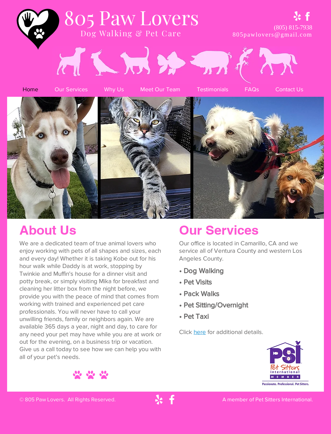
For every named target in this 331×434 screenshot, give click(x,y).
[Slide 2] (146, 210)
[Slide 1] (137, 210)
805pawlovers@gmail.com (272, 34)
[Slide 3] (154, 210)
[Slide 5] (170, 210)
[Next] (313, 157)
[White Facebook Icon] (172, 399)
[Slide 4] (162, 210)
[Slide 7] (186, 210)
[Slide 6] (178, 210)
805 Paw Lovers (131, 17)
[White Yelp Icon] (159, 399)
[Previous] (17, 157)
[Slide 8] (194, 210)
